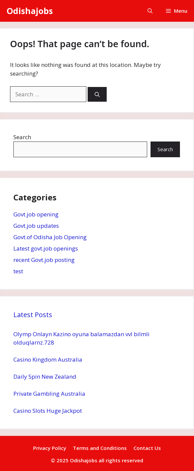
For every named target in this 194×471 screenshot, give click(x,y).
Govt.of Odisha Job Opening (50, 237)
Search (22, 137)
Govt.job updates (36, 225)
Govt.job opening (36, 214)
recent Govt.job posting (44, 260)
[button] (150, 11)
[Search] (97, 94)
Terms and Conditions (100, 448)
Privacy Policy (49, 448)
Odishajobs (30, 10)
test (18, 271)
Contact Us (147, 448)
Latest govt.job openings (45, 248)
